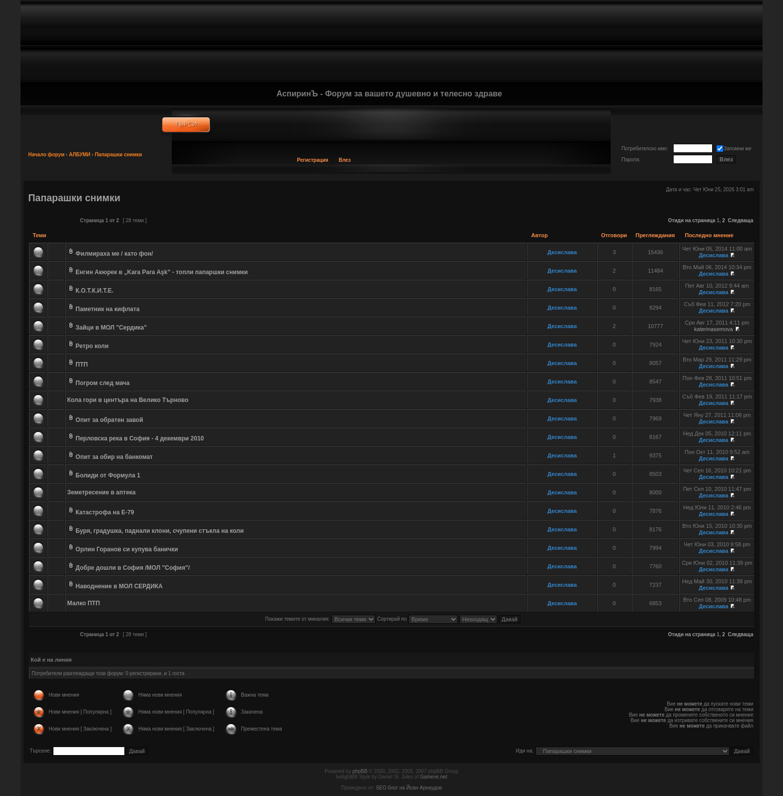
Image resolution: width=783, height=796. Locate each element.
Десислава (562, 252)
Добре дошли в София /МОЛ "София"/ (132, 567)
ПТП (81, 364)
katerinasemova (713, 329)
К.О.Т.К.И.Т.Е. (94, 290)
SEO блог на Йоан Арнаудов (409, 788)
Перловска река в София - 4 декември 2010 (139, 438)
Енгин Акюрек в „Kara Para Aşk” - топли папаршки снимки (161, 272)
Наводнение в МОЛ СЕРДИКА (118, 586)
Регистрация (313, 160)
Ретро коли (91, 346)
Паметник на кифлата (107, 309)
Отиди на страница (692, 220)
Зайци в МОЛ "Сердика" (111, 327)
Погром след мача (102, 383)
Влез (345, 160)
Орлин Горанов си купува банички (126, 549)
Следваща (740, 220)
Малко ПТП (83, 603)
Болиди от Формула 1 (107, 475)
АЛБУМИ (79, 154)
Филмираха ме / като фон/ (114, 253)
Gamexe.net (433, 777)
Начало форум (46, 154)
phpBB (360, 771)
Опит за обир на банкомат (114, 456)
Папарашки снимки (118, 154)
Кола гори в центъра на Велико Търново (128, 400)
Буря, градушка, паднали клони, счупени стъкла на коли (159, 530)
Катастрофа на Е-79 (104, 512)
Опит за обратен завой (109, 419)
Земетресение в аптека (101, 492)
